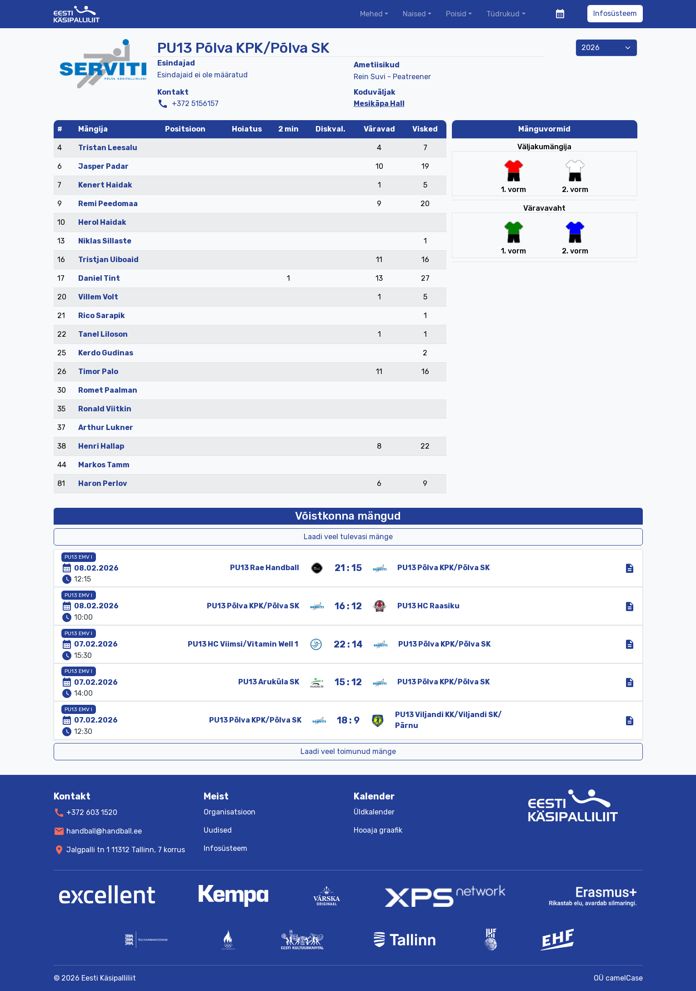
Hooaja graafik (378, 830)
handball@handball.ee (104, 831)
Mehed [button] (371, 14)
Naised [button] (414, 14)
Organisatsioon (229, 812)
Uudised (218, 830)
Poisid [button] (456, 14)
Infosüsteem (615, 13)
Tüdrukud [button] (503, 14)
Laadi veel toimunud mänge (348, 751)
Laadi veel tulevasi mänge (348, 536)
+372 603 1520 (91, 812)
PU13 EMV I (78, 557)
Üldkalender (374, 812)
